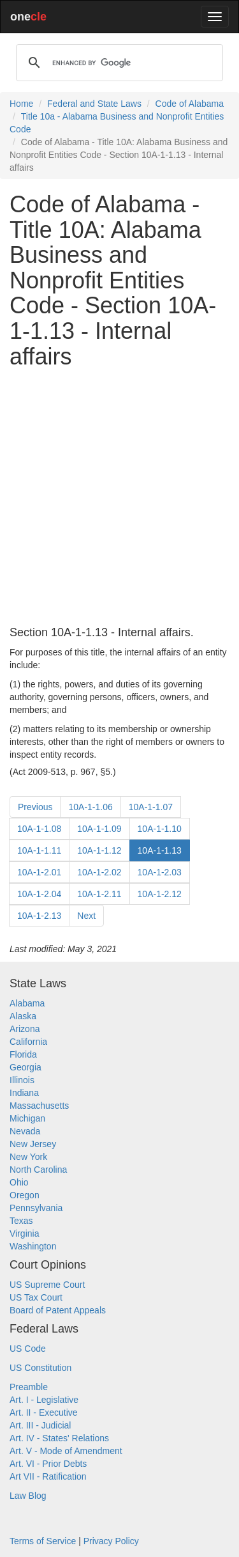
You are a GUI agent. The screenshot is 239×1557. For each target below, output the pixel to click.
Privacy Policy (111, 1541)
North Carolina (38, 1169)
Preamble (29, 1387)
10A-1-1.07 (151, 807)
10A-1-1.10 (160, 829)
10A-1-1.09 (99, 829)
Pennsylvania (36, 1208)
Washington (33, 1246)
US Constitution (40, 1368)
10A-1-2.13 (39, 916)
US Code (28, 1348)
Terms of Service (43, 1541)
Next (86, 916)
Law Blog (28, 1495)
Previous (35, 807)
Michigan (27, 1118)
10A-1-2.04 (39, 894)
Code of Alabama (190, 103)
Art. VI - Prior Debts (48, 1464)
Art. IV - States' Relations (59, 1438)
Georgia (25, 1067)
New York (28, 1157)
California (28, 1042)
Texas (21, 1221)
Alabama (27, 1003)
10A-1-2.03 (160, 872)
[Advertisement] (119, 498)
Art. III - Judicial (40, 1425)
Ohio (19, 1182)
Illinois (22, 1080)
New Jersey (33, 1144)
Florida (23, 1054)
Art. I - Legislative (44, 1400)
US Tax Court (36, 1297)
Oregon (25, 1195)
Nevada (25, 1131)
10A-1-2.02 (99, 872)
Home (21, 103)
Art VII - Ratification (48, 1476)
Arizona (25, 1029)
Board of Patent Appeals (58, 1310)
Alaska (23, 1016)
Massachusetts (39, 1105)
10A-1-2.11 (99, 894)
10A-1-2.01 (39, 872)
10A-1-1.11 (39, 850)
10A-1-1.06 (90, 807)
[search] (117, 62)
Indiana (24, 1093)
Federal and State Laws (94, 103)
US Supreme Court (47, 1284)
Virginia (24, 1233)
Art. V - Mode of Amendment (66, 1451)
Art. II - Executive (44, 1412)
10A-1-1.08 (39, 829)
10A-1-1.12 (99, 850)
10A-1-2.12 (160, 894)
